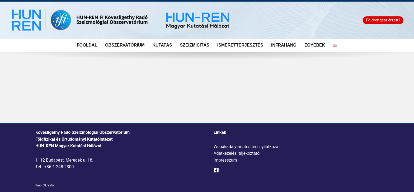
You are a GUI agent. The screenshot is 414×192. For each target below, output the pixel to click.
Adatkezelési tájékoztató (237, 153)
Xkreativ (48, 185)
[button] (383, 20)
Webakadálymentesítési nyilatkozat (247, 146)
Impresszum (225, 160)
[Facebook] (216, 170)
